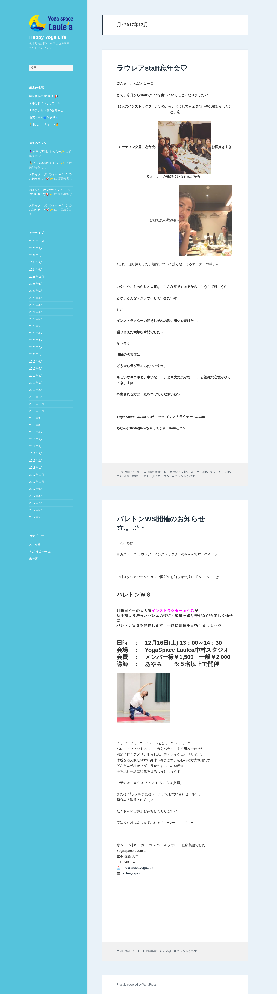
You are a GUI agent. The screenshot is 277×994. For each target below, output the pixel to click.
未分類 (33, 558)
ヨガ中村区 (201, 471)
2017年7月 (36, 502)
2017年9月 (36, 488)
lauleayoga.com (133, 873)
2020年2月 (36, 347)
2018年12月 (36, 403)
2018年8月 (36, 425)
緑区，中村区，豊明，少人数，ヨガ (146, 476)
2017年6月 (36, 509)
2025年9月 (36, 248)
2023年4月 (36, 297)
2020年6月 (36, 318)
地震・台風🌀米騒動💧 (44, 117)
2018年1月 (36, 467)
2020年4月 (36, 333)
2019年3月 (36, 382)
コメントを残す (185, 476)
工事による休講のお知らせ (46, 110)
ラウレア (215, 471)
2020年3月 (36, 340)
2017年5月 (36, 516)
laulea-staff (154, 471)
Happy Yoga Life (47, 37)
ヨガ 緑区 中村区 (40, 551)
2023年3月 (36, 304)
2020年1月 (36, 354)
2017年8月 (36, 495)
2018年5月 (36, 439)
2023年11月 (36, 276)
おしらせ (34, 544)
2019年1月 (36, 396)
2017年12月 (36, 474)
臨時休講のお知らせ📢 (43, 95)
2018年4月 (36, 446)
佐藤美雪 (151, 951)
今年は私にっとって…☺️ (44, 103)
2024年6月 (36, 269)
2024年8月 (36, 262)
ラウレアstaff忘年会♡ (152, 68)
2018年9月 (36, 417)
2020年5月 (36, 326)
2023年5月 (36, 290)
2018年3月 (36, 453)
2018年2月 (36, 460)
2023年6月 (36, 283)
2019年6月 (36, 361)
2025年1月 (36, 255)
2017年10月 (36, 481)
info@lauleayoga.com (137, 868)
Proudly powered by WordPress (136, 984)
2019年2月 (36, 389)
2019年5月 (36, 368)
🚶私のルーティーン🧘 (44, 124)
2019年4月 (36, 375)
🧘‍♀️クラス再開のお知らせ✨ (46, 151)
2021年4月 (36, 311)
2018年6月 (36, 432)
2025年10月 (36, 241)
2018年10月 (36, 410)
